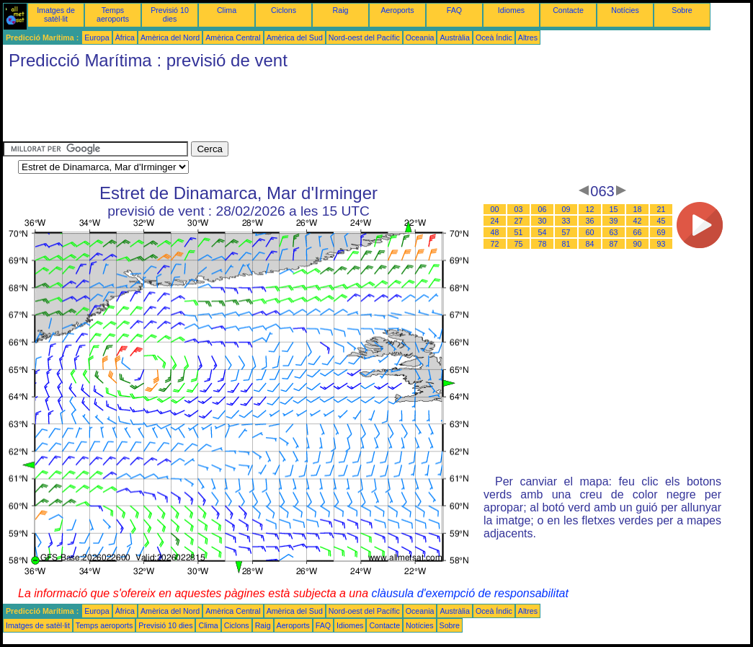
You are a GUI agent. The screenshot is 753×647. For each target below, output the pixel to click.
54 (542, 232)
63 (614, 232)
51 (518, 232)
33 (566, 220)
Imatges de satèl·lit (56, 14)
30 (542, 220)
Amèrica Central (232, 37)
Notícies (625, 10)
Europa (96, 37)
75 (518, 243)
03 (518, 209)
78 (542, 243)
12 (590, 209)
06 (542, 209)
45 (661, 220)
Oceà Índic (494, 37)
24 (495, 220)
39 (614, 220)
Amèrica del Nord (170, 37)
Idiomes (511, 10)
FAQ (454, 10)
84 (590, 243)
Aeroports (397, 10)
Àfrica (125, 37)
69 (661, 232)
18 (637, 209)
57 (566, 232)
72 (495, 243)
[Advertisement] (265, 108)
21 (661, 209)
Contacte (568, 10)
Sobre (682, 10)
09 (566, 209)
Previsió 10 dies (170, 14)
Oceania (420, 37)
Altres (528, 37)
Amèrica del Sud (295, 37)
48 (495, 232)
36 (590, 220)
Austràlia (454, 37)
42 (637, 220)
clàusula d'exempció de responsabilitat (469, 593)
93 (661, 243)
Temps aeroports (113, 14)
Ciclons (283, 10)
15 (614, 209)
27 (518, 220)
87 (614, 243)
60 (590, 232)
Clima (226, 10)
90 (637, 243)
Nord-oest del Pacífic (364, 37)
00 (495, 209)
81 (566, 243)
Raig (341, 10)
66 (637, 232)
